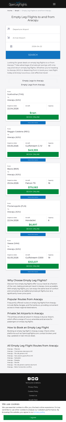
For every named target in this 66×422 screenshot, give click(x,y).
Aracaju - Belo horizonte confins (19, 367)
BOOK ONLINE (33, 117)
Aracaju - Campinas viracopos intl (19, 351)
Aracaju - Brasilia (13, 360)
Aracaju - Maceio (13, 349)
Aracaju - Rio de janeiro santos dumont (22, 365)
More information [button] (33, 122)
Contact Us (33, 395)
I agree (33, 417)
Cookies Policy (33, 391)
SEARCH (33, 54)
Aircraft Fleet (33, 400)
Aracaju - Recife (13, 362)
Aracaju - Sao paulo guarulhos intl (20, 356)
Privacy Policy (33, 387)
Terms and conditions (33, 383)
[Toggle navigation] (54, 4)
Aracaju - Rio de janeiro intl (17, 353)
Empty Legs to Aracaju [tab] (33, 81)
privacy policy (39, 412)
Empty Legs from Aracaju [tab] (33, 85)
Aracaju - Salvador (14, 358)
